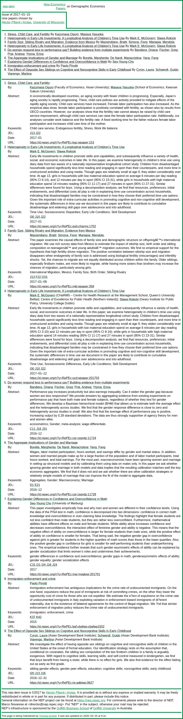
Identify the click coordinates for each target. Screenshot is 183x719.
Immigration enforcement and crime (32, 65)
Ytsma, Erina (35, 54)
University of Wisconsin (48, 22)
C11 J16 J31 (38, 428)
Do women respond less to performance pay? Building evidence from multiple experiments (68, 50)
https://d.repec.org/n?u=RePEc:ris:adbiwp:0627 (62, 682)
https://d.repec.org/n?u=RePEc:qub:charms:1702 (63, 226)
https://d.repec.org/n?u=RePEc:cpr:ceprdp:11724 (63, 438)
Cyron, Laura (145, 69)
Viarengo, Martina (20, 73)
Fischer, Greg (168, 50)
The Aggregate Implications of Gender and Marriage (43, 58)
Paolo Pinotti (69, 65)
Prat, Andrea (16, 54)
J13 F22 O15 (39, 277)
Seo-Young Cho (123, 61)
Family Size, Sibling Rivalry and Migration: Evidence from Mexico (51, 42)
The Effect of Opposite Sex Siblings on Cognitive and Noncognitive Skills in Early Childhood (69, 69)
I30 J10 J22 (38, 216)
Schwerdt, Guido (167, 69)
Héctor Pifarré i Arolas (16, 22)
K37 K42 (35, 617)
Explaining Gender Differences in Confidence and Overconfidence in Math (57, 61)
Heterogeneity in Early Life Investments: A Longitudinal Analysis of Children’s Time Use (66, 38)
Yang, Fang (150, 58)
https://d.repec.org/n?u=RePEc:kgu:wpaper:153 (62, 142)
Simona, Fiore (138, 42)
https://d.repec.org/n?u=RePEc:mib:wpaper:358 (62, 286)
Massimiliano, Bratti (113, 42)
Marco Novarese (13, 704)
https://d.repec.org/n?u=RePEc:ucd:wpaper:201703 (64, 378)
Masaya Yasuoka (91, 34)
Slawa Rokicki (166, 38)
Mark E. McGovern (142, 38)
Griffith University (104, 708)
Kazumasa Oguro (67, 34)
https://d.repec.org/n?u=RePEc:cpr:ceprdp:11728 (63, 494)
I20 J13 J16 (38, 673)
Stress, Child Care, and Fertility (29, 34)
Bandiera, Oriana (146, 50)
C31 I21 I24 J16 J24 (43, 564)
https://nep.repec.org (91, 700)
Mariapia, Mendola (161, 42)
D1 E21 (35, 485)
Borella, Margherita (96, 58)
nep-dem (9, 6)
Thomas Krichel (47, 715)
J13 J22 (35, 133)
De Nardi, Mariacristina (125, 58)
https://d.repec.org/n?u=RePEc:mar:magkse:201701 (65, 574)
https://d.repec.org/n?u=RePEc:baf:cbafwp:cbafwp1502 (67, 626)
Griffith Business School (73, 708)
